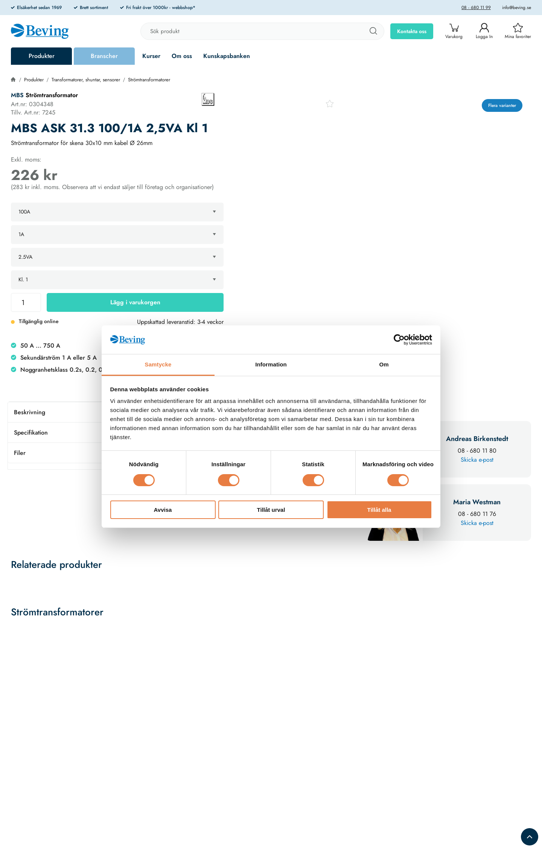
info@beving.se (516, 7)
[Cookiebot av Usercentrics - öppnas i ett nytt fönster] (399, 339)
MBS (17, 95)
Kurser (151, 56)
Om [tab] (383, 364)
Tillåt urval (271, 510)
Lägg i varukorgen (135, 302)
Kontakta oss (411, 31)
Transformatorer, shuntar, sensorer (86, 79)
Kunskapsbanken (226, 56)
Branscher (104, 56)
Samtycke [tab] (158, 364)
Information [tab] (271, 364)
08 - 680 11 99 (476, 7)
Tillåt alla (379, 510)
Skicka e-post (477, 459)
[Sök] (373, 31)
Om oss (182, 56)
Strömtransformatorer (149, 79)
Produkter (42, 56)
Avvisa (163, 510)
